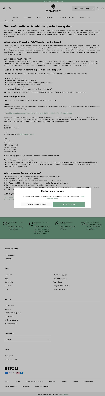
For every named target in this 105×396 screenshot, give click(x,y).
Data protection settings (36, 204)
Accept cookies (69, 204)
